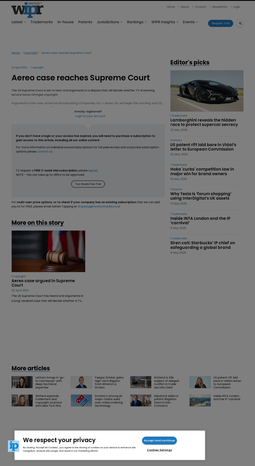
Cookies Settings (159, 450)
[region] (109, 445)
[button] (13, 446)
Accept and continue (159, 440)
